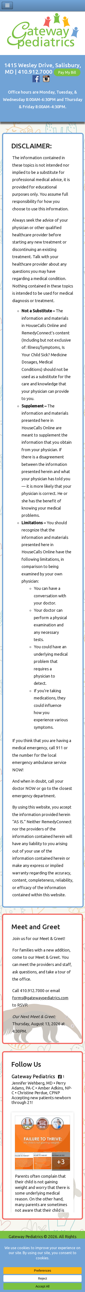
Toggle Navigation (7, 5)
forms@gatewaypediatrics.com (40, 997)
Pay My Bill (67, 72)
